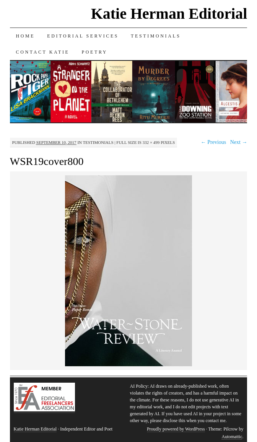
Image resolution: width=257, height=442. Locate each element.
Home (25, 36)
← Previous (213, 142)
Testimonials (156, 36)
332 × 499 (151, 142)
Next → (238, 142)
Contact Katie (43, 52)
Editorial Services (83, 36)
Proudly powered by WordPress (176, 429)
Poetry (94, 52)
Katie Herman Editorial (169, 13)
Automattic (231, 436)
